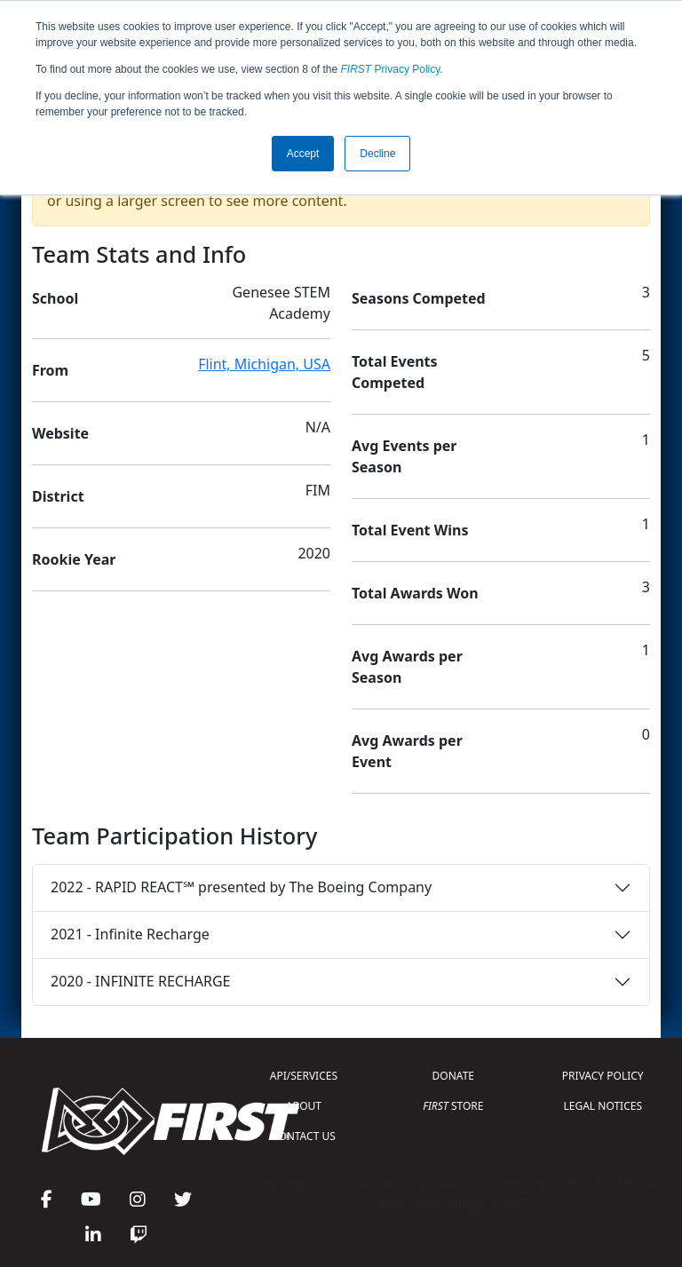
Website (60, 433)
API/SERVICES (303, 1075)
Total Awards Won (415, 593)
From (50, 370)
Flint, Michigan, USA (264, 364)
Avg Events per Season (404, 456)
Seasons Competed (419, 298)
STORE (453, 1105)
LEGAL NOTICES (603, 1105)
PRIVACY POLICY (603, 1075)
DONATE (453, 1075)
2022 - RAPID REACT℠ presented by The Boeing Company (241, 887)
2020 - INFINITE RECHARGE (140, 981)
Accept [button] (303, 153)
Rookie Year (73, 559)
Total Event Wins (410, 530)
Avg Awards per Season (407, 666)
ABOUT (303, 1105)
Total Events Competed (395, 372)
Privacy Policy (390, 69)
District (58, 496)
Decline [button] (377, 153)
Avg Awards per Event (407, 751)
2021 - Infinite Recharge (130, 934)
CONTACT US (304, 1136)
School (55, 298)
